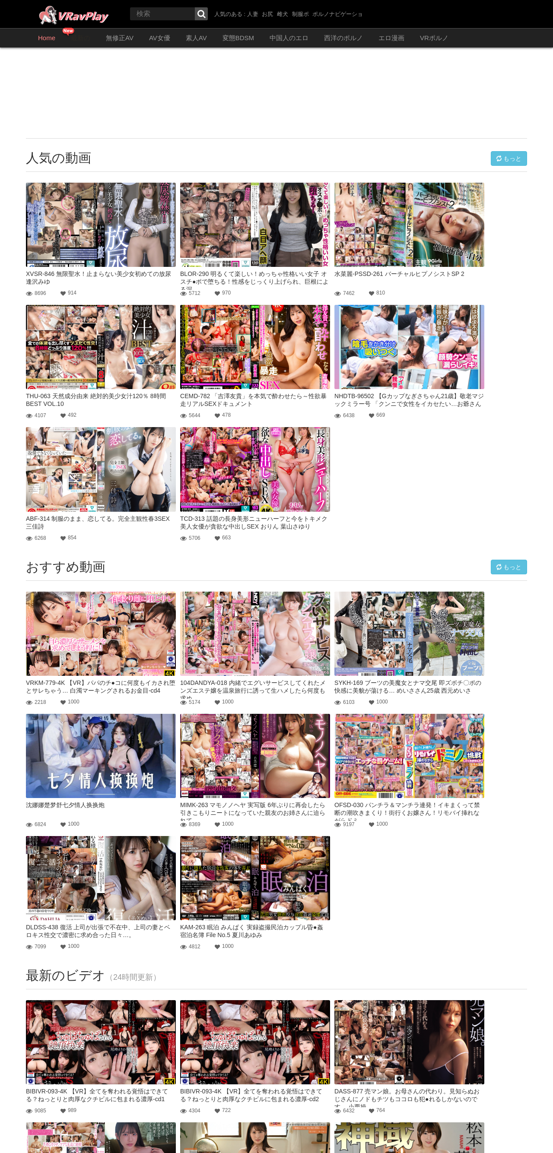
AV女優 (159, 37)
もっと (508, 158)
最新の (80, 37)
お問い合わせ (41, 1136)
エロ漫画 (391, 37)
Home (46, 37)
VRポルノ (434, 37)
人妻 (252, 14)
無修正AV (119, 37)
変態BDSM (238, 37)
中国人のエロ (289, 37)
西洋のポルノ (343, 37)
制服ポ (300, 14)
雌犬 (282, 14)
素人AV (196, 37)
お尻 (267, 14)
